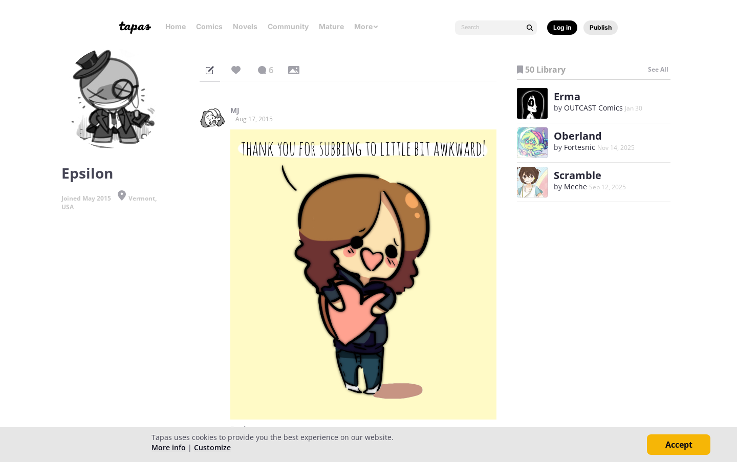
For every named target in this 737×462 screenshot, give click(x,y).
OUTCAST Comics (593, 108)
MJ (235, 110)
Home (175, 26)
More (366, 26)
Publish (601, 27)
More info (168, 447)
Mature (331, 26)
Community (288, 26)
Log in (562, 27)
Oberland (578, 136)
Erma (567, 96)
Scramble (577, 175)
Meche (575, 186)
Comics (209, 26)
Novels (245, 26)
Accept (678, 444)
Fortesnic (579, 147)
